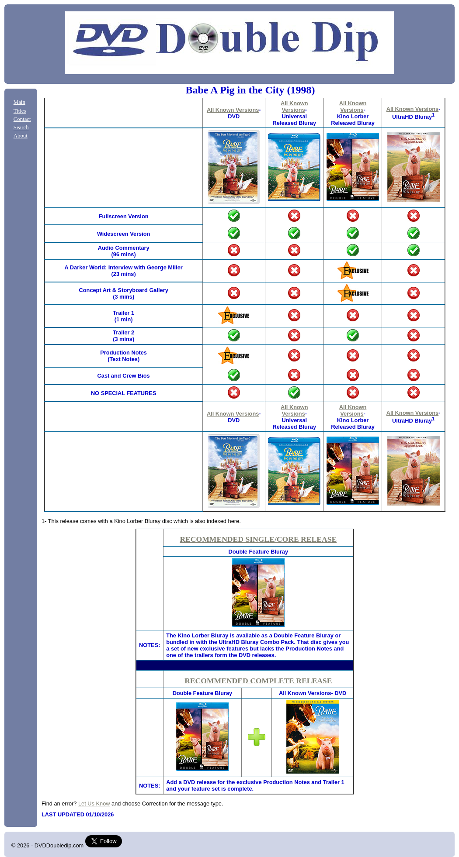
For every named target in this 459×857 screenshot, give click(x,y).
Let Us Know (94, 803)
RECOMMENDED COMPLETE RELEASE (258, 680)
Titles (20, 111)
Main (19, 102)
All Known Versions (233, 110)
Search (21, 127)
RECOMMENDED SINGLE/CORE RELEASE (258, 539)
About (21, 136)
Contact (22, 119)
